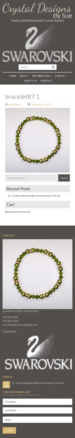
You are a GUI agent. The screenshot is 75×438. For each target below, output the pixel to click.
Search (64, 177)
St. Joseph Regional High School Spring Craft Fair (34, 195)
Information (42, 75)
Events (59, 75)
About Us (30, 80)
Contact (46, 80)
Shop (24, 75)
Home (12, 75)
